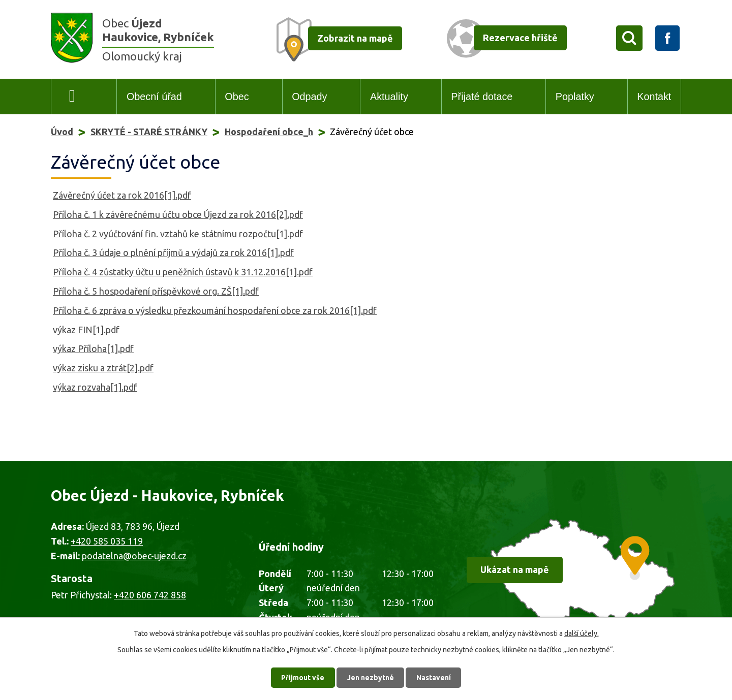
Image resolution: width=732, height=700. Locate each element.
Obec (237, 96)
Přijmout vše (302, 677)
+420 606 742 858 (150, 595)
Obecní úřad (154, 96)
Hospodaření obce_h (269, 131)
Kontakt (654, 96)
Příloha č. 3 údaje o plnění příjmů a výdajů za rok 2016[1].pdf (173, 252)
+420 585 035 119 (107, 541)
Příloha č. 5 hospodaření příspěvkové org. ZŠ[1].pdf (156, 291)
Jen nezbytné (370, 677)
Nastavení (434, 677)
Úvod (72, 97)
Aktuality (389, 96)
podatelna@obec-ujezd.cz (134, 556)
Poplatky (575, 96)
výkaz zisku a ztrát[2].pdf (103, 368)
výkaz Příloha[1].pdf (93, 348)
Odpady (309, 96)
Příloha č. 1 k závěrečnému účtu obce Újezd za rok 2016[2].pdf (178, 214)
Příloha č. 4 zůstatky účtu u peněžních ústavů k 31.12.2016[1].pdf (183, 272)
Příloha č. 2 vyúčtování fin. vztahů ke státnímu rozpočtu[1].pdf (178, 234)
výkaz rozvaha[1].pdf (95, 387)
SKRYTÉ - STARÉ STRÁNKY (148, 131)
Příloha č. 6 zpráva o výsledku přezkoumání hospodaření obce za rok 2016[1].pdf (215, 310)
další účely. (581, 633)
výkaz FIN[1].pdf (86, 330)
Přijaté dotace (481, 96)
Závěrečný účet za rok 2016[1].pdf (122, 195)
